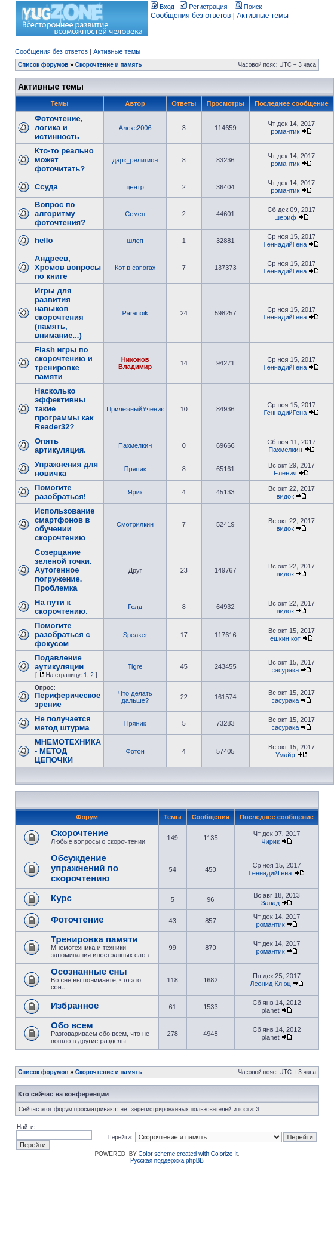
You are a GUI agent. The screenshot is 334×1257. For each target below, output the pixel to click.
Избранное (75, 1005)
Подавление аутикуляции (59, 662)
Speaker (135, 634)
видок (285, 496)
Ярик (135, 492)
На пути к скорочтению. (61, 607)
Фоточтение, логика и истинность (58, 127)
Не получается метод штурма (63, 723)
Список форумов (43, 65)
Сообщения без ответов (191, 15)
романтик (285, 131)
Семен (135, 213)
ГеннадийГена (285, 244)
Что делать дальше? (135, 697)
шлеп (135, 240)
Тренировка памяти (94, 939)
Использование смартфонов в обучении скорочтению (65, 524)
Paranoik (135, 312)
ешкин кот (285, 638)
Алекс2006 (135, 127)
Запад (270, 902)
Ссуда (46, 186)
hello (44, 240)
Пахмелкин (135, 445)
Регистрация (203, 6)
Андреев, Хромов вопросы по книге (68, 267)
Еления (285, 473)
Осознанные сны (89, 971)
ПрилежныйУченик (135, 409)
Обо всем (72, 1025)
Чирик (270, 841)
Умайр (285, 754)
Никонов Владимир (135, 363)
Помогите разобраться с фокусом (62, 634)
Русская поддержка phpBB (167, 1160)
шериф (285, 217)
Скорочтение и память (108, 65)
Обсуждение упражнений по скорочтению (84, 868)
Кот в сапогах (135, 267)
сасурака (285, 670)
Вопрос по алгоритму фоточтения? (60, 213)
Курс (61, 898)
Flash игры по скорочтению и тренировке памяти (64, 363)
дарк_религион (135, 160)
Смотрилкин (135, 524)
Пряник (135, 468)
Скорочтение (79, 833)
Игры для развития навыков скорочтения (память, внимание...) (59, 313)
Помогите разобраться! (60, 492)
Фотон (134, 751)
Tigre (135, 666)
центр (135, 186)
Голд (135, 606)
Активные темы (263, 15)
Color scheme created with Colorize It (188, 1154)
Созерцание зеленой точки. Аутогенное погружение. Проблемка (63, 570)
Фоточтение (77, 919)
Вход (162, 6)
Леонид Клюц (270, 983)
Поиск (248, 6)
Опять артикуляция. (60, 445)
